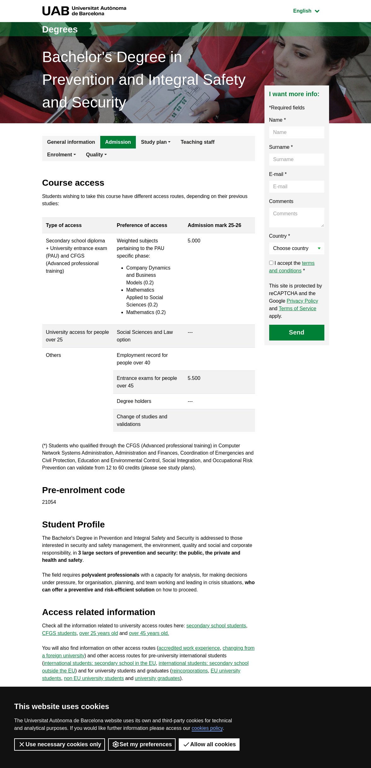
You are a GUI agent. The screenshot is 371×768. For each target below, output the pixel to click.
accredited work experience (192, 660)
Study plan (154, 142)
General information (71, 142)
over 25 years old (98, 645)
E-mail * (278, 174)
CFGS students (59, 645)
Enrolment (59, 154)
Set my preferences (142, 744)
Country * (279, 236)
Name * (277, 120)
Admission (118, 142)
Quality (94, 154)
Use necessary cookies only (59, 744)
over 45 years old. (149, 645)
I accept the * (292, 266)
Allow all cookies (209, 744)
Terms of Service (297, 308)
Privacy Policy (302, 301)
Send (296, 332)
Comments (281, 201)
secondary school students (219, 637)
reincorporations (192, 683)
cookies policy (207, 728)
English (311, 10)
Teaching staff (197, 142)
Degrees (60, 29)
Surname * (281, 147)
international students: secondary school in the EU (100, 675)
